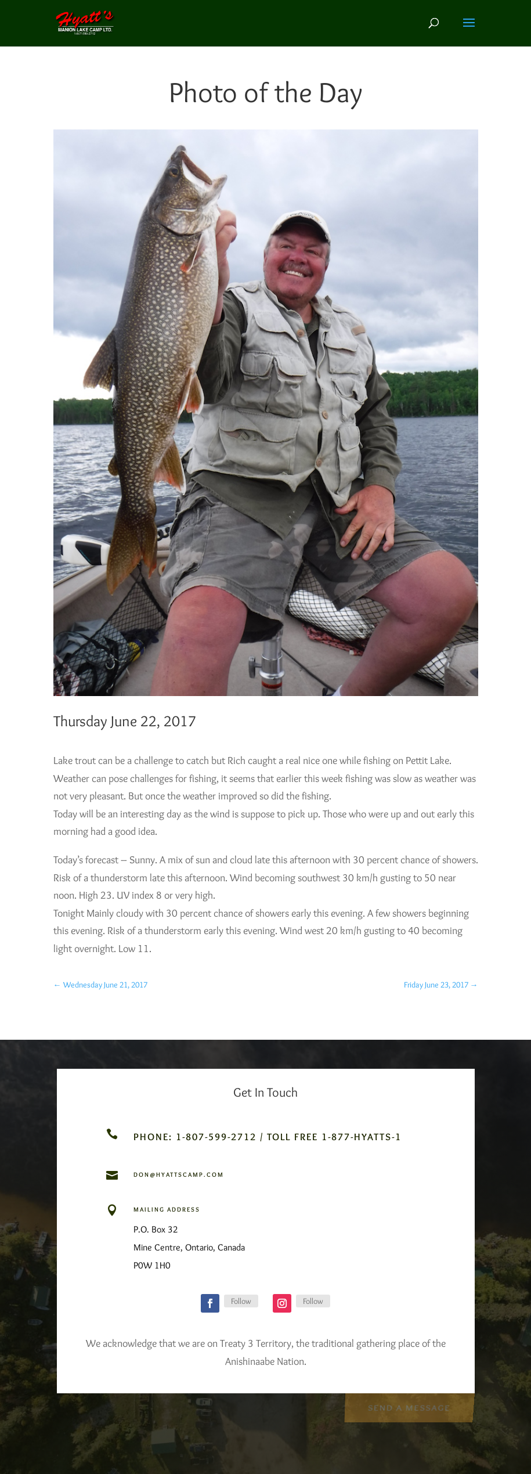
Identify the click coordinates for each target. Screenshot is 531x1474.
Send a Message (408, 1407)
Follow (241, 1301)
